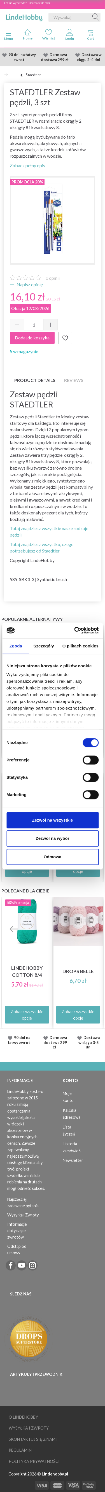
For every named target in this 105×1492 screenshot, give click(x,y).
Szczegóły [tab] (43, 646)
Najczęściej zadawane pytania (23, 1202)
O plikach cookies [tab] (80, 646)
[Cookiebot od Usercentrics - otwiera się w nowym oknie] (75, 630)
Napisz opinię (29, 284)
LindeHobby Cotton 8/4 (27, 971)
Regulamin (20, 1450)
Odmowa (52, 856)
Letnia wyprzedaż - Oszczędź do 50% (27, 2)
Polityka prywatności (34, 1461)
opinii (53, 278)
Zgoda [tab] (15, 646)
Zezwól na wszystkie (52, 820)
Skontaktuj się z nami (33, 1439)
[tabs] (91, 36)
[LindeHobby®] (24, 16)
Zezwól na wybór (52, 838)
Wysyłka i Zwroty (23, 1215)
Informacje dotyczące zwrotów (17, 1230)
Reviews (73, 380)
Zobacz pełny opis (27, 165)
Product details (34, 380)
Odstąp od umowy (16, 1249)
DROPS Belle (78, 971)
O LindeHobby (23, 1417)
